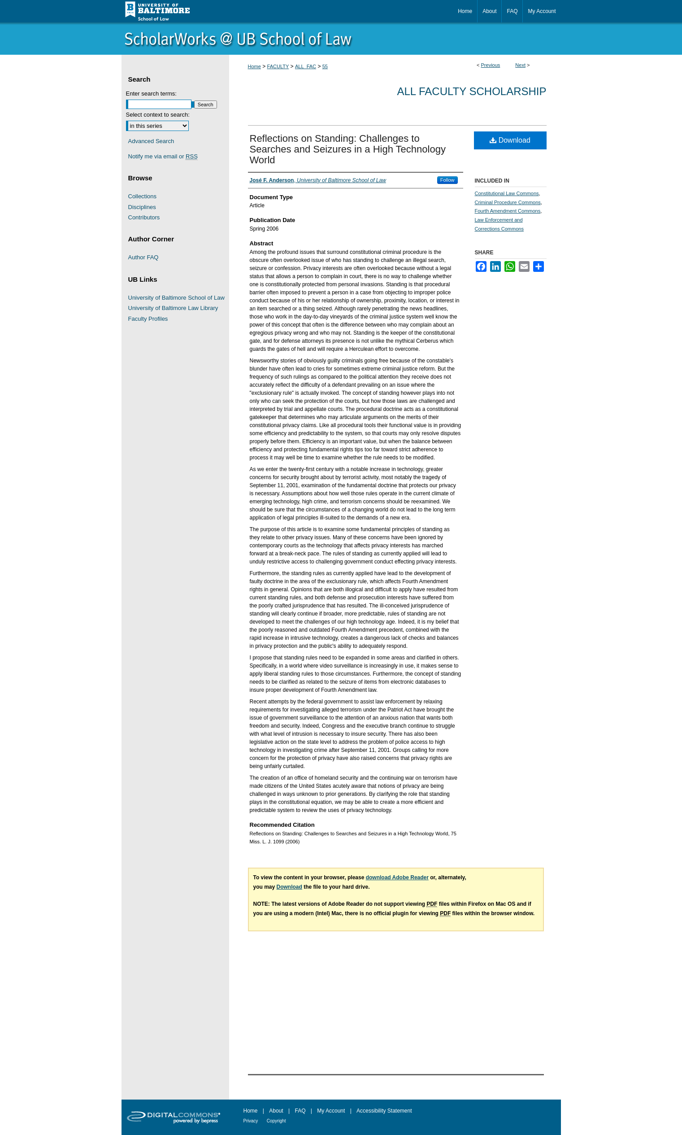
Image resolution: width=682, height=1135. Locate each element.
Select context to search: (158, 114)
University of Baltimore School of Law (176, 297)
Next (520, 65)
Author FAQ (143, 257)
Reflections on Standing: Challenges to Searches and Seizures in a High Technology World (348, 149)
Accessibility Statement (384, 1111)
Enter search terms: (151, 93)
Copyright (276, 1120)
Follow (447, 180)
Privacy (250, 1120)
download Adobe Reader (397, 877)
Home (254, 66)
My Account (331, 1111)
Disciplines (142, 207)
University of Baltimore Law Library (173, 308)
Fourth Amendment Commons (508, 211)
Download (510, 140)
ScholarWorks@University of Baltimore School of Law (341, 38)
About (276, 1111)
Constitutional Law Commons (507, 193)
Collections (142, 196)
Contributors (144, 217)
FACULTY (278, 66)
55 (325, 66)
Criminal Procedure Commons (508, 202)
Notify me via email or (163, 156)
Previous (490, 65)
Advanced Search (151, 141)
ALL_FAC (305, 66)
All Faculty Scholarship (472, 91)
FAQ (300, 1111)
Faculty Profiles (148, 318)
